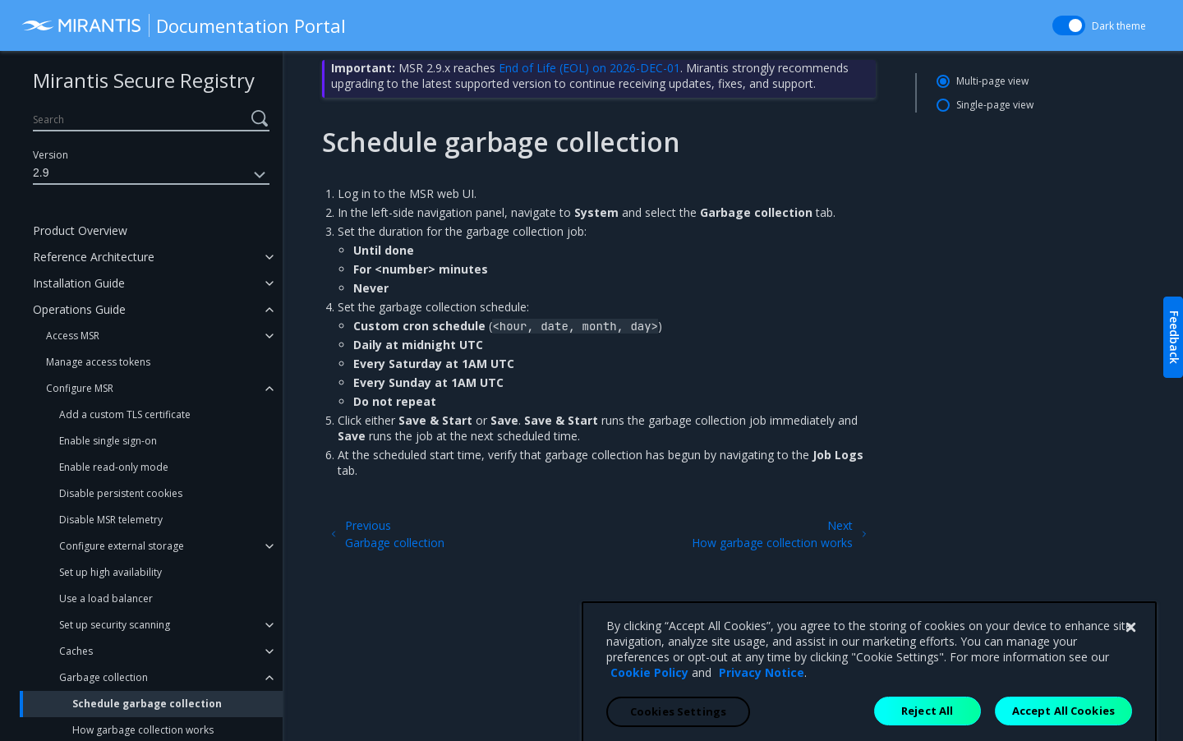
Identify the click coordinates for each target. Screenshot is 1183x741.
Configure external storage (121, 546)
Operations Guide (79, 309)
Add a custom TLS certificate (125, 414)
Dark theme (1111, 26)
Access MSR (72, 336)
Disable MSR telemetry (111, 520)
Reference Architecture (93, 257)
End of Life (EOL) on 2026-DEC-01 (589, 68)
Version (50, 155)
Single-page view (994, 105)
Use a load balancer (106, 598)
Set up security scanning (114, 625)
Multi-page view (992, 81)
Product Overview (80, 230)
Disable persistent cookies (120, 493)
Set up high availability (110, 572)
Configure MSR (79, 388)
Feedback (1174, 337)
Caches (76, 651)
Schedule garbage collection (147, 704)
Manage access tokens (98, 362)
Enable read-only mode (113, 467)
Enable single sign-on (108, 441)
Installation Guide (79, 283)
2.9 (151, 175)
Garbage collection (103, 677)
